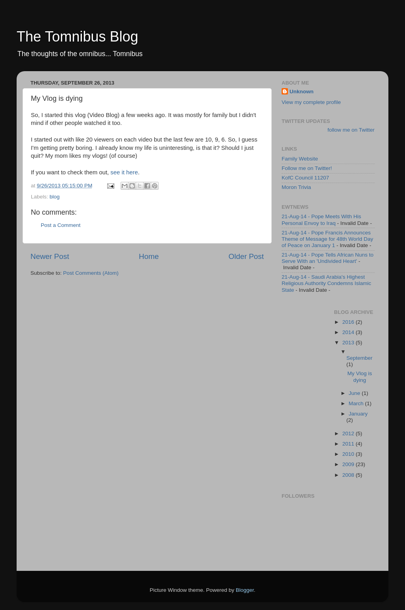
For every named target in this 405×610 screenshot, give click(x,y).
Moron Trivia (296, 187)
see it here (124, 172)
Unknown (302, 91)
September (359, 358)
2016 (349, 322)
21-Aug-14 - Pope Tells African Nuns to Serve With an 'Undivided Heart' (327, 258)
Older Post (246, 256)
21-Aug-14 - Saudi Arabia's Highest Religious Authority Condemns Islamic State (326, 283)
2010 (349, 454)
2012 (349, 433)
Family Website (300, 159)
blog (54, 197)
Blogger (245, 590)
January (358, 414)
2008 (349, 475)
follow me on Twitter (351, 130)
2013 (349, 343)
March (357, 403)
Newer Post (49, 256)
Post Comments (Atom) (91, 273)
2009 (349, 464)
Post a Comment (61, 225)
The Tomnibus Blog (77, 36)
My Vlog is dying (359, 376)
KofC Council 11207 (305, 178)
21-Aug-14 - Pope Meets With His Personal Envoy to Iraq (321, 219)
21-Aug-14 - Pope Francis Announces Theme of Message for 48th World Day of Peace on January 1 (327, 239)
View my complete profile (311, 102)
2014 (349, 332)
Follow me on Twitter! (307, 168)
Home (149, 256)
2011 (349, 444)
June (355, 393)
